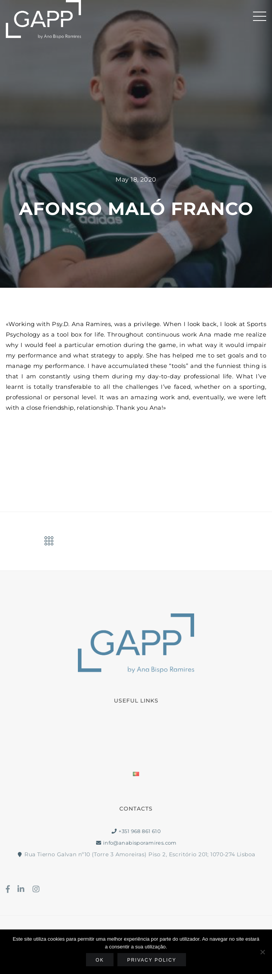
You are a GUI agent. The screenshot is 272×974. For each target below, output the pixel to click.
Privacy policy (151, 960)
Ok (100, 960)
